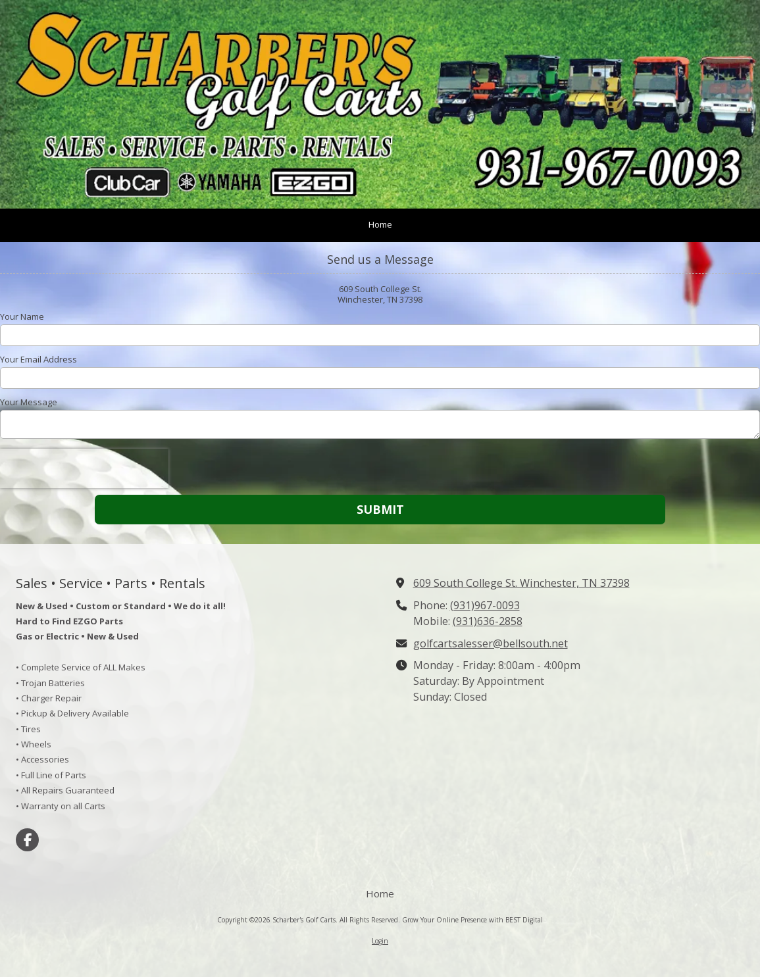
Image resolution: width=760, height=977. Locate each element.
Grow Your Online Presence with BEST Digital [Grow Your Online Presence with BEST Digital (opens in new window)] (472, 919)
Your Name (22, 316)
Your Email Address (38, 359)
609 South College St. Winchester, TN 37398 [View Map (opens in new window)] (521, 583)
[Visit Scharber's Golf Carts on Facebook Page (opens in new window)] (27, 839)
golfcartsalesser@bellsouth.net (490, 643)
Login (380, 940)
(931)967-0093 (485, 605)
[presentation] (84, 468)
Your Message (28, 402)
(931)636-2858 (487, 621)
